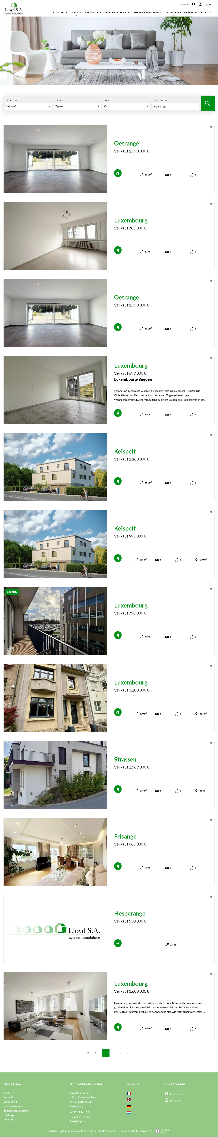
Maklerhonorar (106, 1130)
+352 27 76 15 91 (80, 1112)
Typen (60, 101)
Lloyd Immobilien (80, 1092)
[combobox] (28, 106)
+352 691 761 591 (81, 1116)
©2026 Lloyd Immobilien (63, 1131)
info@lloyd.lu (77, 1121)
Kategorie (14, 101)
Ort (107, 101)
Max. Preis (160, 101)
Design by (161, 1131)
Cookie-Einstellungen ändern (135, 1130)
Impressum (87, 1130)
